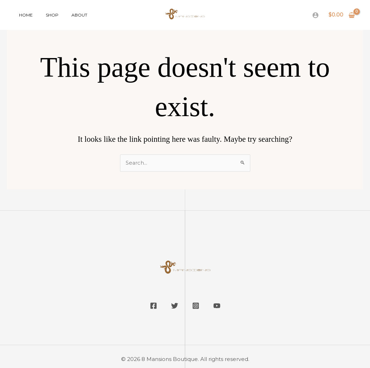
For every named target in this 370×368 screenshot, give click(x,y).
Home (23, 15)
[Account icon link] (315, 15)
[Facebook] (153, 306)
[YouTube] (216, 306)
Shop (45, 15)
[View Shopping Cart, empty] (342, 15)
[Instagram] (195, 306)
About (68, 15)
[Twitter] (174, 306)
